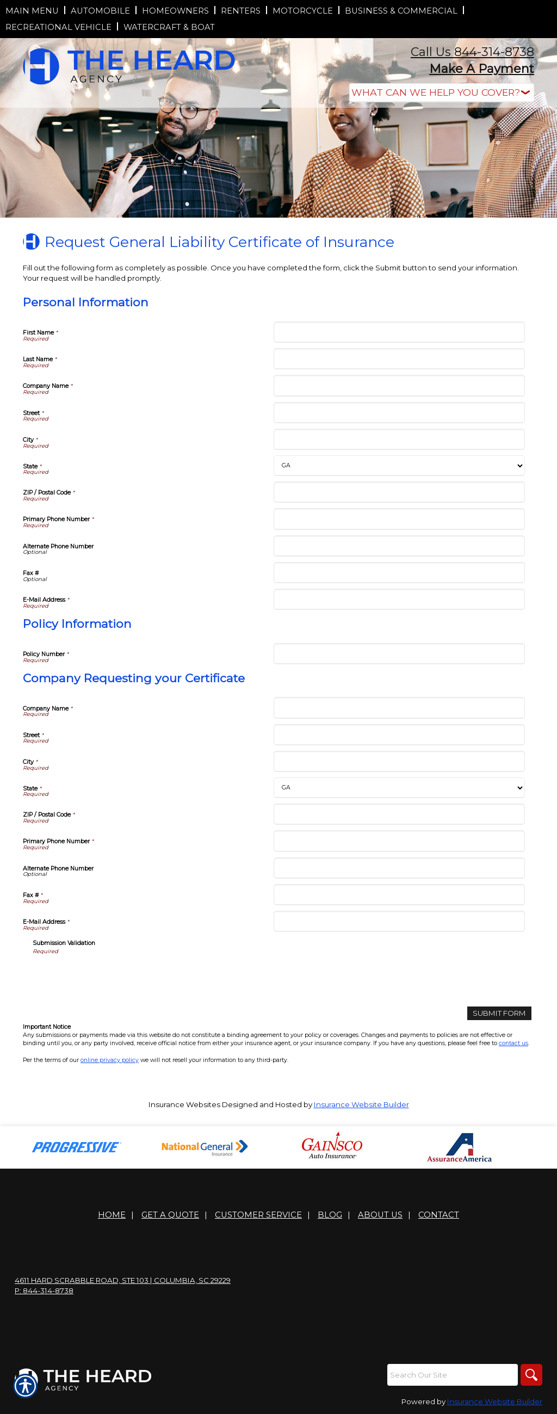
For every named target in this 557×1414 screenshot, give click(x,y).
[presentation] (115, 977)
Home (112, 1215)
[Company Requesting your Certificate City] (399, 761)
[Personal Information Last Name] (399, 358)
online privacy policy (110, 1060)
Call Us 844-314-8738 (472, 52)
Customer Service (258, 1215)
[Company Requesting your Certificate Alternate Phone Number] (399, 868)
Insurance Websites (184, 1104)
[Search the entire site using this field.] (452, 1375)
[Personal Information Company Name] (399, 385)
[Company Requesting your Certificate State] (399, 787)
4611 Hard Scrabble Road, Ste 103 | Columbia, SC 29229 (123, 1280)
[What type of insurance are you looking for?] (441, 92)
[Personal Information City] (399, 439)
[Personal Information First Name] (399, 332)
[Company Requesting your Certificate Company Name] (399, 707)
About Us (380, 1215)
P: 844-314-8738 (44, 1290)
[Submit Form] (499, 1013)
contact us (513, 1043)
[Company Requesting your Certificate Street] (399, 734)
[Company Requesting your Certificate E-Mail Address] (399, 921)
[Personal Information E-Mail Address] (399, 599)
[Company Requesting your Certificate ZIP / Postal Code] (399, 814)
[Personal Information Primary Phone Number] (399, 518)
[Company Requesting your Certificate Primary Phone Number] (399, 840)
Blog (330, 1215)
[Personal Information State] (399, 465)
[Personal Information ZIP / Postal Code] (399, 492)
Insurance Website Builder (361, 1104)
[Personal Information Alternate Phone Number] (399, 546)
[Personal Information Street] (399, 412)
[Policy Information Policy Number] (399, 653)
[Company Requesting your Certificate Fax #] (399, 894)
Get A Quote (170, 1215)
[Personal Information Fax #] (399, 572)
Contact (438, 1215)
